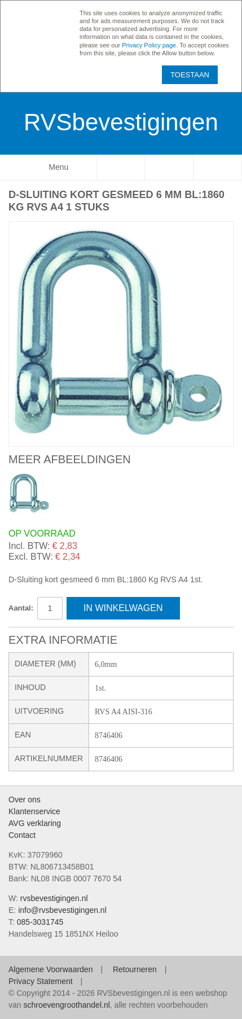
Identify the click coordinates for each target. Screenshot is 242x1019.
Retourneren (135, 969)
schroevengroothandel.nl (66, 1004)
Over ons (24, 799)
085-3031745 (40, 921)
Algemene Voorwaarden (50, 969)
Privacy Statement (40, 981)
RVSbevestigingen (121, 122)
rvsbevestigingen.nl (54, 898)
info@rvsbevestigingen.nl (62, 910)
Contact (22, 835)
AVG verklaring (34, 823)
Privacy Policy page (149, 45)
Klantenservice (34, 811)
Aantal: (20, 608)
